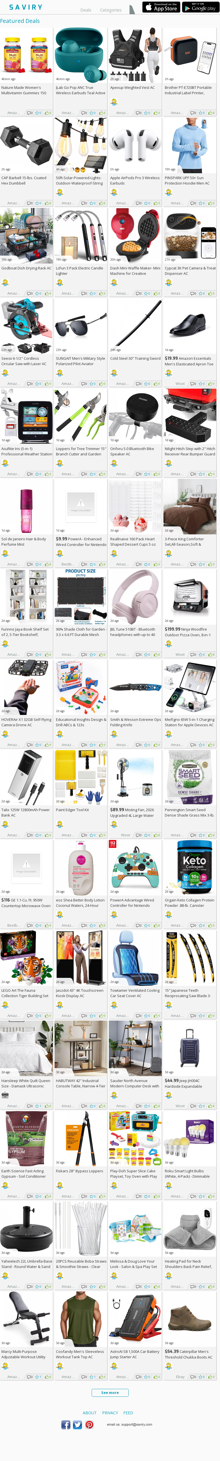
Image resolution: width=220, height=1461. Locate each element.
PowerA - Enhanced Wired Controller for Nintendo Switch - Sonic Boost (81, 544)
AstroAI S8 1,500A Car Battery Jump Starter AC (134, 1354)
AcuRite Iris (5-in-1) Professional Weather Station (26, 451)
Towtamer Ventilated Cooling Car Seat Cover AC (134, 993)
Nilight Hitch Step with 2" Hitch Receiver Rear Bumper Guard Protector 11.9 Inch (190, 454)
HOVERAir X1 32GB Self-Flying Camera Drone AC (26, 722)
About (90, 1412)
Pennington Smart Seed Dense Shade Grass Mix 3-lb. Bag (189, 815)
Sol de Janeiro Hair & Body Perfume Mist (23, 541)
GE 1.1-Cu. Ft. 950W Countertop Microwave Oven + (26, 905)
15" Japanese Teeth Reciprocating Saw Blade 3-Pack (188, 996)
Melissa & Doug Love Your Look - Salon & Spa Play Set (133, 1264)
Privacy (110, 1412)
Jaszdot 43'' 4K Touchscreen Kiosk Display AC (79, 993)
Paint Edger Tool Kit (72, 809)
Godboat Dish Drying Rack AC (26, 268)
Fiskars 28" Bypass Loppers (79, 1170)
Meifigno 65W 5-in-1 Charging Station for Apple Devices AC (189, 722)
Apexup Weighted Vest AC (132, 87)
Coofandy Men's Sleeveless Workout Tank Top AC (80, 1354)
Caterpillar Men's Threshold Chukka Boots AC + (188, 1357)
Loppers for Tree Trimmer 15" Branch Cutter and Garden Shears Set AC (81, 454)
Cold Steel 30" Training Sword (135, 358)
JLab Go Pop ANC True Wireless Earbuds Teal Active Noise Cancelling (80, 93)
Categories (111, 9)
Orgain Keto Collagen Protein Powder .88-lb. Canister (189, 902)
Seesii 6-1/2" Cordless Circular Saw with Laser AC (23, 361)
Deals (85, 9)
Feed (128, 1412)
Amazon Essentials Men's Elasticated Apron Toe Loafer (189, 364)
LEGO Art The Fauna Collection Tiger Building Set (24, 993)
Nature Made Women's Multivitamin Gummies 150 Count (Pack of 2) (23, 93)
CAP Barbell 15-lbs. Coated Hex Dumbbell (23, 180)
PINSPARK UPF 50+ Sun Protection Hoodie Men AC (187, 180)
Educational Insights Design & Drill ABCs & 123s (81, 722)
